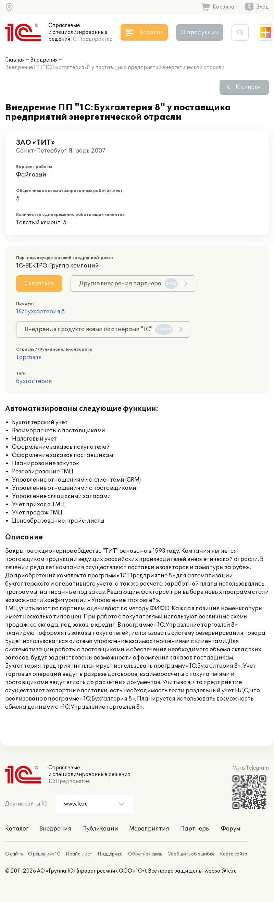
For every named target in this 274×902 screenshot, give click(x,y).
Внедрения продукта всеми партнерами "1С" (99, 329)
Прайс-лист (79, 854)
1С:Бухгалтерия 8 (40, 311)
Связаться (39, 283)
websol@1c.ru (220, 871)
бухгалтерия (34, 381)
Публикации (100, 828)
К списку (248, 87)
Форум (230, 828)
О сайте (14, 854)
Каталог (16, 828)
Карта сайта (233, 854)
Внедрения (44, 60)
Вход (262, 7)
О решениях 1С (44, 854)
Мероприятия (149, 828)
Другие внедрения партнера (128, 283)
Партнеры (195, 828)
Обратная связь (145, 854)
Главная (15, 60)
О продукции (199, 32)
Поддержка (110, 854)
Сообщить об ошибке (190, 854)
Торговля (29, 357)
